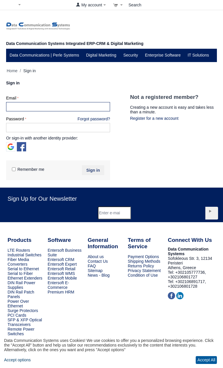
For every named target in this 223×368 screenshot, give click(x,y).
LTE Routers (19, 250)
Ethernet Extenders (25, 278)
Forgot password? (94, 119)
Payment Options (143, 256)
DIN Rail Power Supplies (21, 285)
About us (96, 256)
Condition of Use (143, 275)
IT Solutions (198, 55)
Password (15, 119)
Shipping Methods (144, 261)
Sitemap (95, 270)
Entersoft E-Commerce (58, 285)
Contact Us (98, 261)
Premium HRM (61, 292)
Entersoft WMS (61, 273)
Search (135, 5)
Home (12, 70)
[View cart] (118, 5)
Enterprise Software (163, 55)
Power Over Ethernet (18, 303)
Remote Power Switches (21, 331)
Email (11, 98)
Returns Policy (141, 266)
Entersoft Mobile (62, 278)
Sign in (93, 170)
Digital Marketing (101, 55)
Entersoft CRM (61, 259)
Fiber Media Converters (18, 262)
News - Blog (98, 275)
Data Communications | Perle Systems (44, 55)
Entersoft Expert (62, 264)
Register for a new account (154, 118)
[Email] (114, 212)
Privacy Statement (144, 270)
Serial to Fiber (20, 273)
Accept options (17, 360)
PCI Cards (17, 315)
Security (130, 55)
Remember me (28, 169)
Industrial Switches (25, 255)
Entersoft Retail (61, 269)
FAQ (92, 266)
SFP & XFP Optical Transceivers (25, 322)
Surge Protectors (23, 310)
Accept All (206, 360)
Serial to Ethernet (23, 269)
